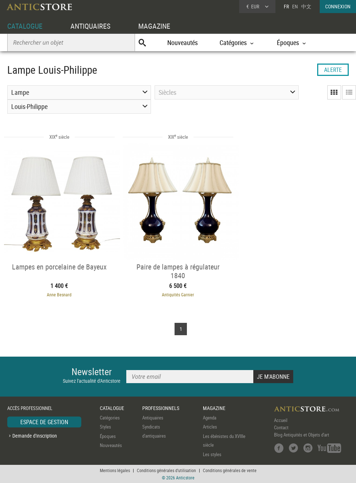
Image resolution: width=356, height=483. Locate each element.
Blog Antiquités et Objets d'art (301, 434)
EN (295, 6)
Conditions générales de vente (230, 470)
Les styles (212, 454)
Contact (281, 427)
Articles (210, 426)
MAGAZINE (154, 26)
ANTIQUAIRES (90, 26)
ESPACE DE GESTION (44, 422)
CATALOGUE (24, 26)
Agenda (209, 417)
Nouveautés (182, 42)
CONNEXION (338, 6)
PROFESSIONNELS (160, 408)
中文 (306, 6)
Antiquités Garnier (178, 294)
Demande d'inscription (34, 435)
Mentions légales (115, 470)
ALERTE (333, 70)
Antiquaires (152, 417)
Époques (108, 436)
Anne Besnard (59, 294)
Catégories (110, 417)
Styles (105, 426)
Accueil (280, 420)
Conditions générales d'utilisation (166, 470)
